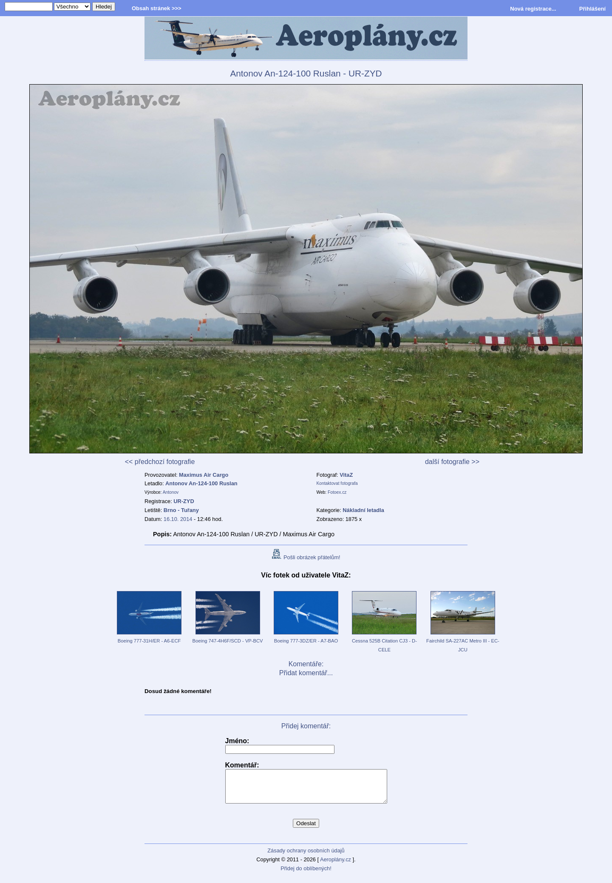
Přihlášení (592, 9)
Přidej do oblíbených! (306, 875)
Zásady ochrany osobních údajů (305, 857)
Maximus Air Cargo (203, 475)
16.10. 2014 (178, 519)
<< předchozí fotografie (160, 461)
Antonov (171, 492)
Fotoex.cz (337, 492)
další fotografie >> (452, 461)
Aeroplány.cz (335, 866)
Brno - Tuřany (181, 510)
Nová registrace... (533, 9)
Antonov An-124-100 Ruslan (201, 483)
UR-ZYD (183, 501)
